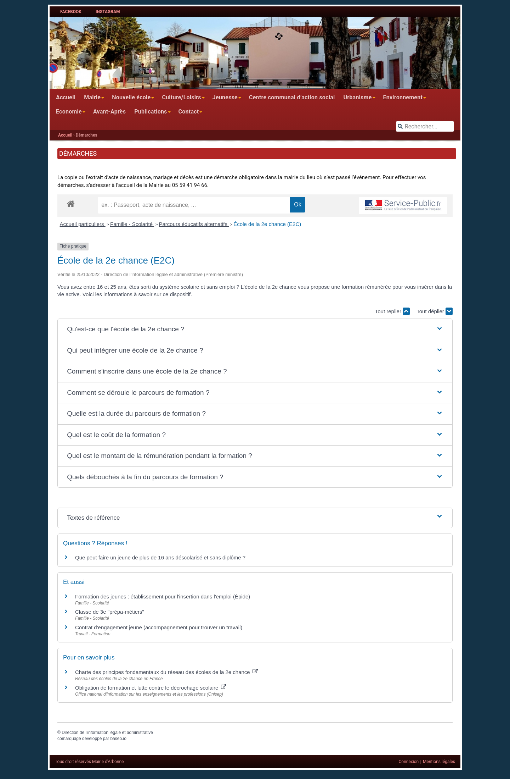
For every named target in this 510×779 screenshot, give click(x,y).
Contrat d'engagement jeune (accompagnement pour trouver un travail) (158, 627)
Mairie (92, 97)
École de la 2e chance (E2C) (267, 224)
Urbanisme (357, 97)
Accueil (65, 97)
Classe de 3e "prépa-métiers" (109, 612)
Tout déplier (434, 311)
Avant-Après (109, 111)
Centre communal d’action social (292, 97)
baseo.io (118, 738)
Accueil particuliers (83, 224)
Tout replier (392, 311)
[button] (255, 329)
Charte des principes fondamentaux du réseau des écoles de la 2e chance (166, 672)
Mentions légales (439, 761)
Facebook (70, 11)
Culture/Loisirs (181, 97)
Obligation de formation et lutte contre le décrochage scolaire (150, 688)
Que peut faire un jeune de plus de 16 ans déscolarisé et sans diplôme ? (160, 557)
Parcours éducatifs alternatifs (194, 224)
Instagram (108, 11)
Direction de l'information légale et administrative (107, 732)
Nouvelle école (131, 97)
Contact (188, 111)
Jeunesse (225, 97)
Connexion (409, 761)
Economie (69, 111)
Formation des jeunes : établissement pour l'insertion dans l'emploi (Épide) (162, 596)
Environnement (403, 97)
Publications (150, 111)
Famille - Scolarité (132, 224)
